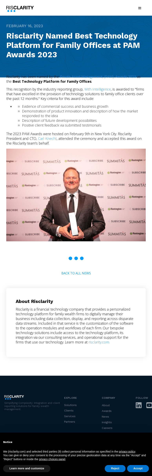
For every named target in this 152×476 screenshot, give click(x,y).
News (105, 416)
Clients (69, 410)
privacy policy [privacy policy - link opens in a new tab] (127, 451)
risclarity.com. (99, 342)
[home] (21, 8)
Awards (107, 410)
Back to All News (76, 273)
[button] (140, 8)
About (106, 405)
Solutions (70, 405)
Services (70, 416)
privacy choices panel (52, 459)
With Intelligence (97, 89)
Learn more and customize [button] (26, 468)
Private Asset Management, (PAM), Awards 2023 (98, 76)
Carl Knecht (47, 138)
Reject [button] (115, 468)
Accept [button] (138, 468)
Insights (107, 422)
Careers (107, 427)
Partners (69, 421)
